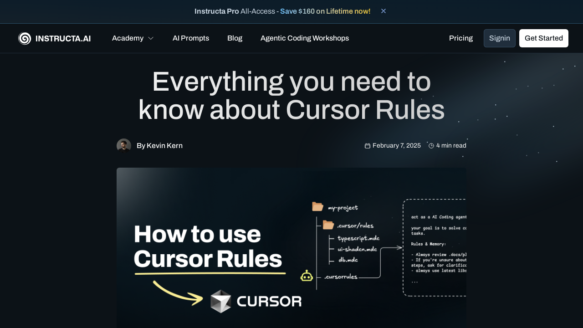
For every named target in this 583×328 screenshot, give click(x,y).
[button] (133, 38)
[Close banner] (383, 10)
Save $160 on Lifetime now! (325, 11)
